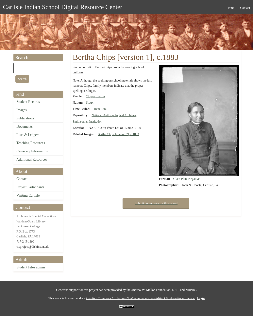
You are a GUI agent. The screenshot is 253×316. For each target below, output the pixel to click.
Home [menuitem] (230, 7)
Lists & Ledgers (27, 135)
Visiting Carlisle (28, 195)
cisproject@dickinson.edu (32, 246)
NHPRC (191, 290)
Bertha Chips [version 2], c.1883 (118, 134)
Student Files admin (30, 267)
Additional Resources (31, 159)
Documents (24, 126)
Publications (25, 118)
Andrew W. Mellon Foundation (151, 290)
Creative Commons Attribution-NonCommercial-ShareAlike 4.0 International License (140, 298)
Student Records (28, 102)
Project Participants (30, 187)
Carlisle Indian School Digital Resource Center (62, 6)
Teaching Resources (30, 143)
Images (21, 110)
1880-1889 (100, 109)
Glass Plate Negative (186, 178)
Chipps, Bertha (95, 96)
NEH (175, 290)
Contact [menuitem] (245, 7)
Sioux (89, 102)
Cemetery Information (32, 151)
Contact (21, 179)
